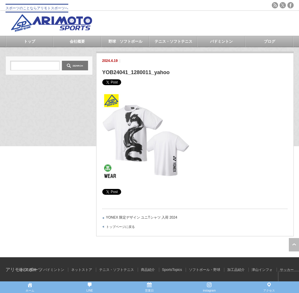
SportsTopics (172, 270)
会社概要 (77, 41)
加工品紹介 (236, 270)
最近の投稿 (27, 270)
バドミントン (221, 41)
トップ (29, 41)
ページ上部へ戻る (294, 244)
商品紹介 (148, 270)
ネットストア (81, 270)
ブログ (269, 41)
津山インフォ (262, 270)
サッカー (287, 270)
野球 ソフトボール (125, 41)
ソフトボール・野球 (204, 270)
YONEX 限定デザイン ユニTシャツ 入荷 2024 (141, 217)
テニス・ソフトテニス (173, 41)
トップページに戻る (120, 226)
